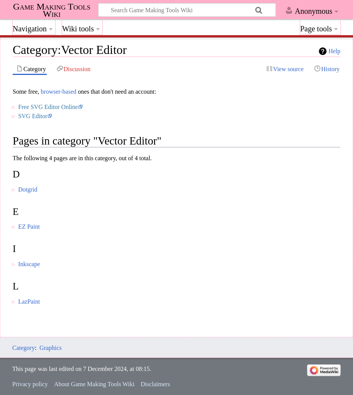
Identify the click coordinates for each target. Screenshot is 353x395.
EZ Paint (28, 226)
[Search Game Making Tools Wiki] (187, 9)
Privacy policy (30, 384)
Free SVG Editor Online (48, 107)
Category (23, 348)
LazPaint (29, 301)
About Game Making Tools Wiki (94, 384)
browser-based (58, 91)
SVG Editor (32, 116)
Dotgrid (27, 189)
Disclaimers (155, 384)
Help (334, 51)
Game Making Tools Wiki (51, 10)
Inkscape (29, 264)
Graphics (50, 348)
